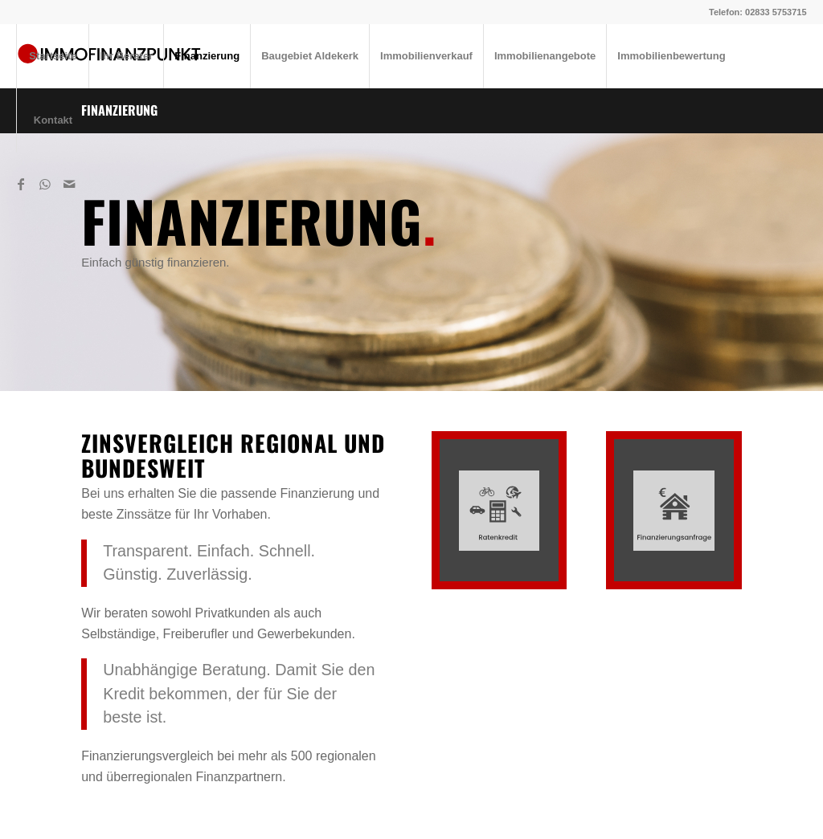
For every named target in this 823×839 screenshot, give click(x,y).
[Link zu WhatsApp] (45, 184)
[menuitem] (52, 56)
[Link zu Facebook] (21, 184)
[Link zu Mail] (69, 184)
